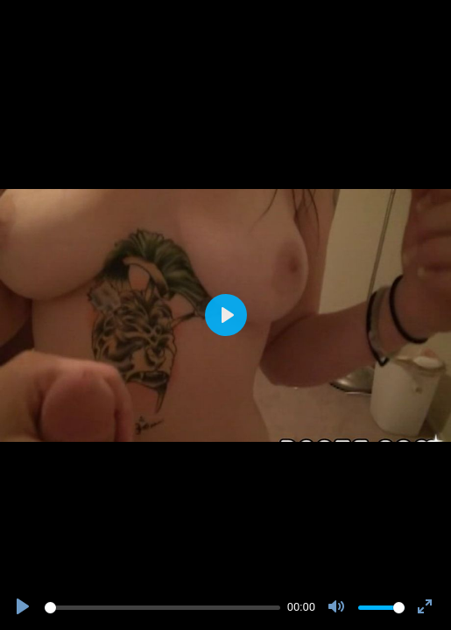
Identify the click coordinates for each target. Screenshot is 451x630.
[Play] (24, 607)
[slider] (162, 607)
